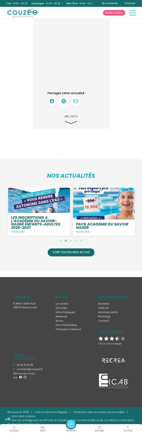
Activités (61, 308)
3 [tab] (71, 240)
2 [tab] (66, 240)
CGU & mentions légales (51, 412)
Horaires (103, 304)
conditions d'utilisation (119, 420)
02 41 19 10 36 (23, 365)
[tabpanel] (39, 212)
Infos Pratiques (65, 312)
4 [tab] (76, 240)
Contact (103, 321)
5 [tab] (81, 240)
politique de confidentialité (78, 420)
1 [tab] (60, 240)
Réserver (61, 316)
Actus (59, 321)
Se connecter (110, 3)
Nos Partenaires (66, 325)
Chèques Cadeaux (68, 329)
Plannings (104, 316)
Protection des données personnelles (98, 412)
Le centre (62, 304)
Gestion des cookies (21, 416)
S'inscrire (130, 3)
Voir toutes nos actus (71, 252)
